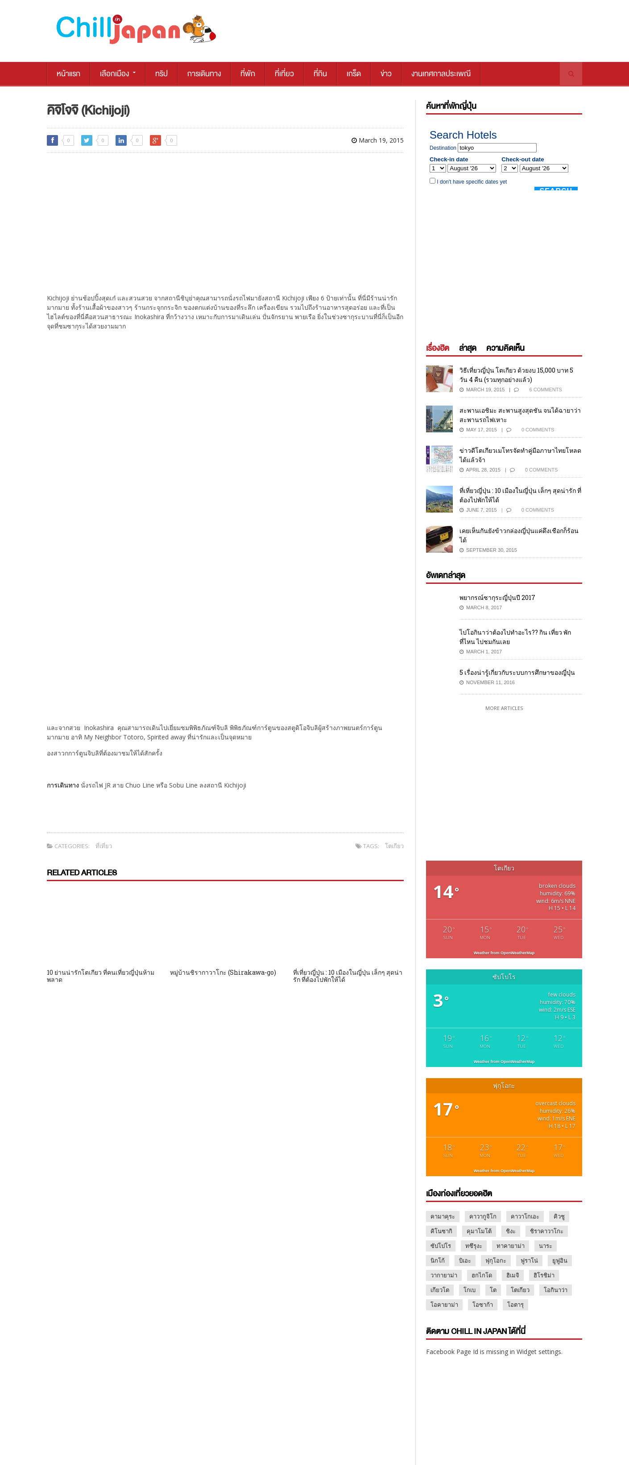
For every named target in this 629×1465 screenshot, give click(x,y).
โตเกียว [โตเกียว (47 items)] (520, 1290)
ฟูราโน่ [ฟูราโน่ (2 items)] (529, 1260)
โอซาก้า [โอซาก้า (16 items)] (482, 1305)
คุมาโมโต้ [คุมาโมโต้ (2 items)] (479, 1231)
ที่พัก (247, 73)
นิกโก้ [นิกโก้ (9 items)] (437, 1260)
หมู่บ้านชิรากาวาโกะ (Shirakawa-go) (223, 972)
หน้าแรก (68, 73)
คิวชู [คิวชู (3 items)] (559, 1216)
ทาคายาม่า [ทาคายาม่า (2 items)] (511, 1246)
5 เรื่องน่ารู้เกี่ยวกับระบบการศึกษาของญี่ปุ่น (517, 672)
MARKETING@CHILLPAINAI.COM (462, 1424)
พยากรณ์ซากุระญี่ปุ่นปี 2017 (497, 597)
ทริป (161, 73)
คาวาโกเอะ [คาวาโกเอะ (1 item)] (525, 1216)
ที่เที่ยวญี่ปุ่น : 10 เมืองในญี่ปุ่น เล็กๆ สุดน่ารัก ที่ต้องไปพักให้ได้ (347, 976)
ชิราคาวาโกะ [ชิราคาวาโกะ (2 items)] (546, 1231)
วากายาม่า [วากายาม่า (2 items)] (443, 1275)
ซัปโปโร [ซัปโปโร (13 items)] (440, 1246)
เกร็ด (354, 73)
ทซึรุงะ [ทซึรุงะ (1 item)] (473, 1246)
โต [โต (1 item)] (493, 1290)
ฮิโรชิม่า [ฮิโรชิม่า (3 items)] (544, 1275)
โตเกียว (394, 846)
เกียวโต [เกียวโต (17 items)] (439, 1290)
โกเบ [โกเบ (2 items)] (469, 1290)
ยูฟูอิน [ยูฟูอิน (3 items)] (559, 1260)
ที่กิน (320, 73)
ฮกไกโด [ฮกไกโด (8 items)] (482, 1275)
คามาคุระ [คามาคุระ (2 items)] (442, 1216)
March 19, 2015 (378, 140)
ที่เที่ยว (284, 73)
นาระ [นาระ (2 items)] (545, 1246)
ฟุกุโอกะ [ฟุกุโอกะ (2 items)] (495, 1260)
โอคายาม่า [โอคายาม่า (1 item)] (444, 1305)
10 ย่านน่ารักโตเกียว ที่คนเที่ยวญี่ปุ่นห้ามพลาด (100, 976)
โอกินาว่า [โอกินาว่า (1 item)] (555, 1290)
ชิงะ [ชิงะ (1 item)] (511, 1231)
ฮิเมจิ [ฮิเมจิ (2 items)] (512, 1275)
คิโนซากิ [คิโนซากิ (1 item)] (441, 1231)
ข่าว (386, 73)
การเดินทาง (204, 73)
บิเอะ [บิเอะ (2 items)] (465, 1260)
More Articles (504, 708)
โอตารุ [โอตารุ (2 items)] (515, 1305)
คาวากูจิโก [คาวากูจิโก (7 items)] (483, 1216)
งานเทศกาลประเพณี (441, 73)
